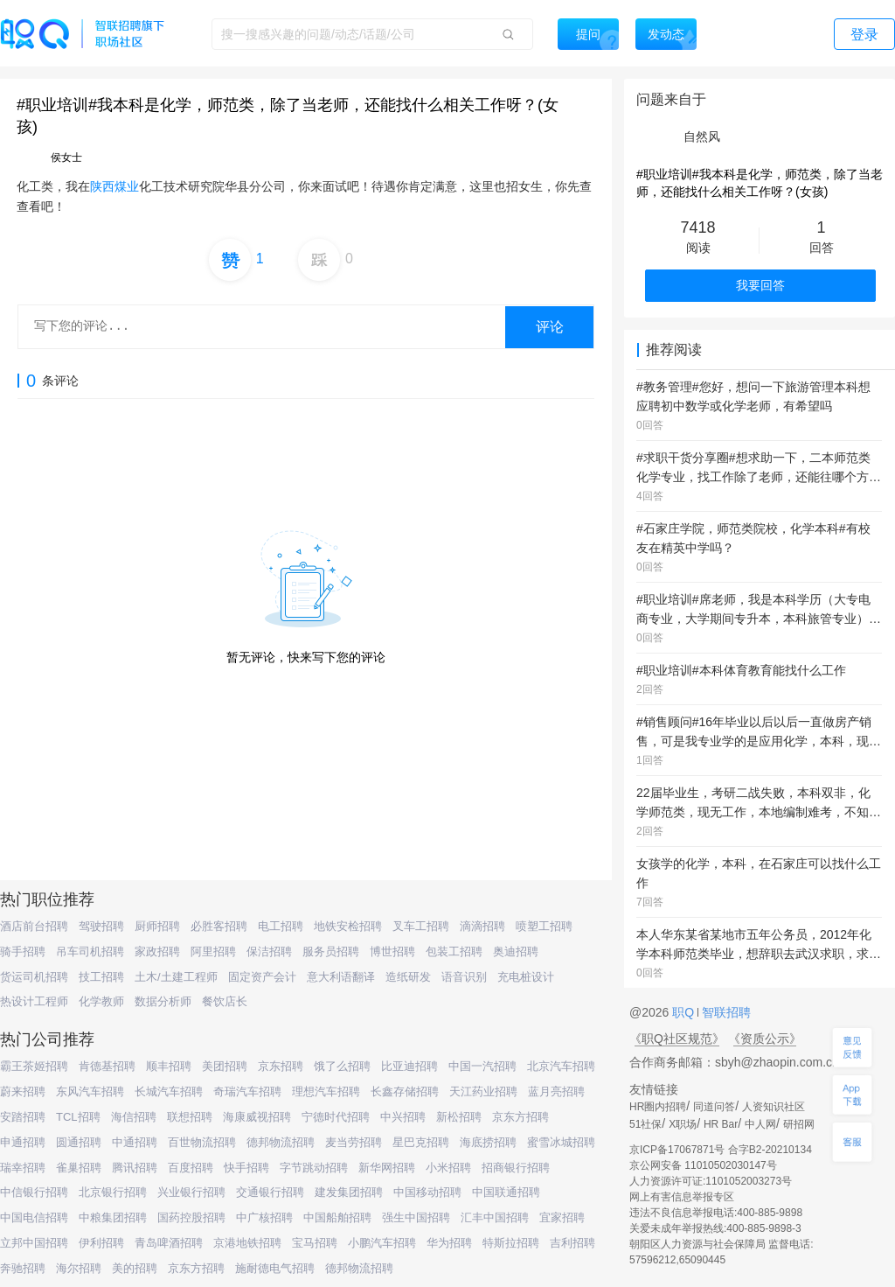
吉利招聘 (572, 1242)
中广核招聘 (264, 1217)
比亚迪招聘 (409, 1066)
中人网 (760, 1124)
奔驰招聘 (22, 1268)
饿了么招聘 (342, 1066)
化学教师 (101, 1001)
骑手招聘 (22, 951)
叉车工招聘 (420, 926)
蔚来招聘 (22, 1091)
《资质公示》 (764, 1039)
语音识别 (464, 976)
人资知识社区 (773, 1107)
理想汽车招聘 (326, 1091)
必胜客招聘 (219, 926)
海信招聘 (133, 1116)
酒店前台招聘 (34, 926)
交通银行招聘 (270, 1192)
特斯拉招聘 (510, 1242)
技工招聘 (101, 976)
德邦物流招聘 (280, 1142)
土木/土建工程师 (176, 976)
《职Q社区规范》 (677, 1039)
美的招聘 (134, 1268)
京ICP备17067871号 (677, 1150)
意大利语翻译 (341, 976)
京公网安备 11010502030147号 (703, 1165)
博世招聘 (392, 951)
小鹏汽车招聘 (382, 1242)
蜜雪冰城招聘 (561, 1142)
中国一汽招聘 (482, 1066)
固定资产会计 (262, 976)
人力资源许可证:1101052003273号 (710, 1181)
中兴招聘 (403, 1116)
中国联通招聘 (506, 1192)
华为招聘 (449, 1242)
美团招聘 (224, 1066)
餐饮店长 (224, 1001)
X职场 (683, 1124)
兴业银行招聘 (191, 1192)
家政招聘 (157, 951)
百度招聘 (190, 1167)
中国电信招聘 (34, 1217)
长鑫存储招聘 (405, 1091)
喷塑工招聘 (544, 926)
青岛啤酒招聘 (169, 1242)
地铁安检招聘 (348, 926)
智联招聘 (724, 1012)
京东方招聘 (520, 1116)
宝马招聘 (314, 1242)
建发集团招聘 (349, 1192)
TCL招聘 (78, 1116)
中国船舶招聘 (337, 1217)
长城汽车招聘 (169, 1091)
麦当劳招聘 (353, 1142)
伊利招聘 (101, 1242)
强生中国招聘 (416, 1217)
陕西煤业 (114, 186)
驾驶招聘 (101, 926)
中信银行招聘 (34, 1192)
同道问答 (714, 1107)
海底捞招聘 (488, 1142)
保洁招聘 (269, 951)
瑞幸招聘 (22, 1167)
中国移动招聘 (427, 1192)
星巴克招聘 (420, 1142)
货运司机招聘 (34, 976)
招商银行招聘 (516, 1167)
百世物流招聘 (202, 1142)
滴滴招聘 (482, 926)
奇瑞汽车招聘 (247, 1091)
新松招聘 (459, 1116)
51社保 (645, 1124)
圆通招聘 (78, 1142)
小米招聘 (448, 1167)
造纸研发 (408, 976)
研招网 (799, 1124)
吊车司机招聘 (90, 951)
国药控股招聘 (191, 1217)
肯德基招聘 (107, 1066)
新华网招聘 (386, 1167)
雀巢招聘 (78, 1167)
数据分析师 (163, 1001)
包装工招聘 (454, 951)
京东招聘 (280, 1066)
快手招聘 (246, 1167)
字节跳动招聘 (314, 1167)
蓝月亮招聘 (556, 1091)
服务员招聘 (330, 951)
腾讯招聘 (134, 1167)
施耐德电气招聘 (275, 1268)
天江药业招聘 (483, 1091)
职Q (684, 1012)
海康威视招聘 (257, 1116)
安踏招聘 (22, 1116)
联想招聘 (189, 1116)
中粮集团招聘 (113, 1217)
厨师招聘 (157, 926)
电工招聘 (280, 926)
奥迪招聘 (515, 951)
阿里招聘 (213, 951)
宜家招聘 (562, 1217)
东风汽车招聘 (90, 1091)
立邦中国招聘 (34, 1242)
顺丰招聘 (168, 1066)
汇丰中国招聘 (495, 1217)
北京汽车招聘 (561, 1066)
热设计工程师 (34, 1001)
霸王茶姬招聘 (34, 1066)
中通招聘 (134, 1142)
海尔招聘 (78, 1268)
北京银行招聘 (113, 1192)
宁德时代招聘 (336, 1116)
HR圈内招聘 (657, 1107)
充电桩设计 (525, 976)
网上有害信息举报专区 (681, 1197)
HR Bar (721, 1124)
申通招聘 (22, 1142)
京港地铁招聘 (247, 1242)
